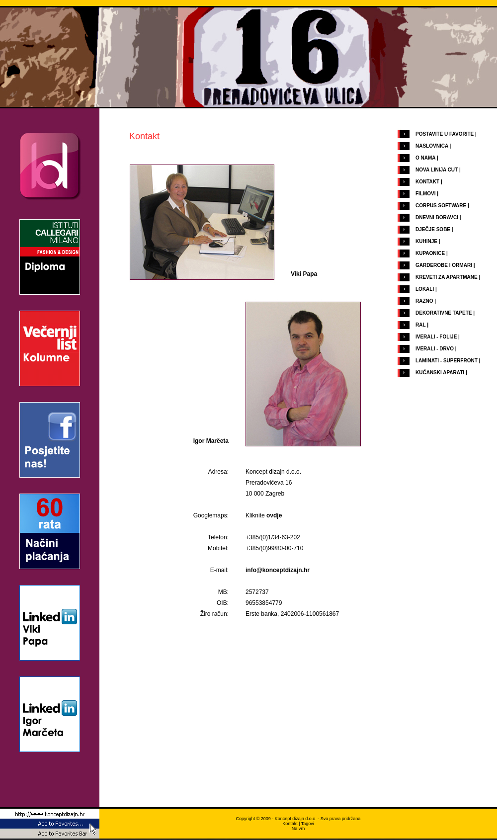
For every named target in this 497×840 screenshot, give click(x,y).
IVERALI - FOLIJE (436, 336)
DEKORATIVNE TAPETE (443, 313)
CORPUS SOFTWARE (440, 205)
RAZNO (424, 301)
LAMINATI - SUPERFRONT (446, 360)
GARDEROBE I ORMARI (443, 265)
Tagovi (307, 823)
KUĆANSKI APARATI (439, 372)
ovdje (274, 515)
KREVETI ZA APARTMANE (446, 277)
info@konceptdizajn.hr (278, 570)
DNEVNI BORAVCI (436, 217)
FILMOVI (425, 193)
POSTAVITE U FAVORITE (444, 134)
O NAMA (425, 158)
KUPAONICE (430, 253)
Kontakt (290, 823)
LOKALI (424, 289)
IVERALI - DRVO (434, 348)
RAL (420, 325)
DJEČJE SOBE (432, 229)
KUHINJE (426, 241)
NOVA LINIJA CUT (436, 169)
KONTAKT (427, 181)
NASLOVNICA (431, 146)
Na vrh (298, 828)
